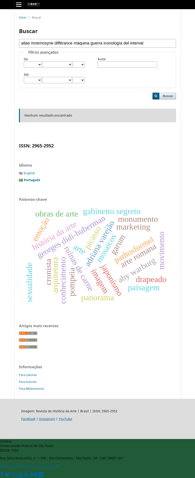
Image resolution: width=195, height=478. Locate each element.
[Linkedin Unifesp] (27, 475)
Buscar (168, 96)
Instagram (47, 419)
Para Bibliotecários (31, 389)
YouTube (65, 419)
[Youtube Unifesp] (20, 475)
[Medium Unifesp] (34, 475)
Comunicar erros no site (41, 466)
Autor (102, 59)
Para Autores (28, 382)
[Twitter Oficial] (8, 475)
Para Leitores (28, 375)
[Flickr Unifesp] (40, 475)
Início (22, 17)
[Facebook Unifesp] (2, 475)
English (29, 173)
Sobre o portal (11, 466)
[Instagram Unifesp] (14, 475)
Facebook (28, 419)
